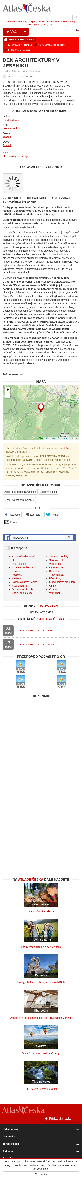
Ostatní (53, 589)
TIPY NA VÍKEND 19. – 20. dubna (34, 644)
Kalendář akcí (18, 71)
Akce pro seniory (58, 556)
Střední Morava (11, 120)
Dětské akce (19, 563)
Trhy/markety (56, 574)
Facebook (12, 514)
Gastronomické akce (23, 589)
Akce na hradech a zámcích (20, 491)
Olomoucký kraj (11, 128)
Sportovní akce (48, 491)
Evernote (33, 514)
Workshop (55, 592)
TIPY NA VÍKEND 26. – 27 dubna (34, 630)
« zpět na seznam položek (19, 500)
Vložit (17, 31)
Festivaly (17, 574)
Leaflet (47, 438)
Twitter (52, 514)
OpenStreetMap (60, 438)
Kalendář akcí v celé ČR (41, 911)
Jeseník (7, 136)
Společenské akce (22, 592)
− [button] (8, 395)
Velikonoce (55, 563)
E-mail (10, 522)
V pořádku (41, 1174)
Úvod (5, 71)
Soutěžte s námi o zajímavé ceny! (41, 1053)
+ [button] (8, 390)
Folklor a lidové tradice (24, 582)
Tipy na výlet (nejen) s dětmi (41, 1088)
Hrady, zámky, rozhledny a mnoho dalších (41, 982)
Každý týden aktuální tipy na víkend (41, 946)
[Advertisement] (41, 740)
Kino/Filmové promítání (62, 582)
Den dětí (54, 571)
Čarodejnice (56, 567)
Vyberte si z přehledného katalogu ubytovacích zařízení (41, 1017)
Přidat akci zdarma (60, 1118)
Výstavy (16, 578)
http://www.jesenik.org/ (15, 156)
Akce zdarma (19, 585)
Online (52, 585)
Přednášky (55, 578)
